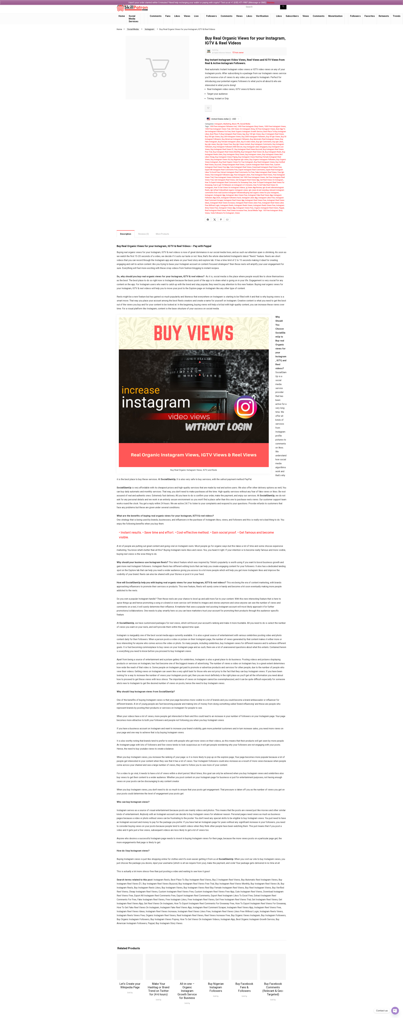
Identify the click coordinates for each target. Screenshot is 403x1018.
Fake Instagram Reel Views (266, 172)
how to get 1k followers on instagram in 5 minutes (232, 185)
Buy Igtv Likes (277, 142)
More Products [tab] (162, 234)
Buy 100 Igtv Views (253, 134)
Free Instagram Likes (242, 175)
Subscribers (292, 16)
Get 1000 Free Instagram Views (252, 177)
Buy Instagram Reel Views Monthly (226, 152)
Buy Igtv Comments (264, 142)
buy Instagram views (253, 154)
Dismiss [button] (270, 2)
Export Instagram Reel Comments (251, 170)
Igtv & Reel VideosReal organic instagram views (229, 190)
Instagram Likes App (250, 198)
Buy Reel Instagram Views (264, 162)
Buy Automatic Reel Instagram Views (264, 139)
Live (196, 16)
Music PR (235, 124)
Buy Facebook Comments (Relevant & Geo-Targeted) (273, 989)
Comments (156, 16)
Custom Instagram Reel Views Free (259, 165)
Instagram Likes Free (266, 198)
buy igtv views (210, 144)
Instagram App (219, 195)
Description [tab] (125, 234)
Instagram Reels (226, 205)
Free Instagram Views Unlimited (226, 177)
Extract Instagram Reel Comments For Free (237, 172)
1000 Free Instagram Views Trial (217, 129)
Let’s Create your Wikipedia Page (129, 985)
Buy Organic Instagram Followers (263, 160)
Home (122, 16)
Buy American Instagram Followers (235, 139)
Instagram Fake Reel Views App (260, 195)
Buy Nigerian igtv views (240, 160)
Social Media (133, 29)
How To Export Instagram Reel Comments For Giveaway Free (228, 182)
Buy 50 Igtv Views (273, 137)
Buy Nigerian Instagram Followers (216, 987)
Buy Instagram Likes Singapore (255, 147)
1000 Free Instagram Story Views (250, 126)
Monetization (335, 16)
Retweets (384, 16)
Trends (396, 16)
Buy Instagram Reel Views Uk (252, 152)
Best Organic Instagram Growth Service (247, 132)
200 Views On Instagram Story (243, 129)
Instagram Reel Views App (234, 200)
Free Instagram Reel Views (261, 175)
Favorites (370, 16)
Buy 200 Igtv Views (212, 137)
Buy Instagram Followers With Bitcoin (228, 147)
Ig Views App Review (254, 188)
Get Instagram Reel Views (224, 180)
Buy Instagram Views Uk (220, 160)
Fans (167, 16)
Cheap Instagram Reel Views (233, 165)
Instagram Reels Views (243, 205)
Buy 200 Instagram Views (231, 137)
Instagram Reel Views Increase (222, 203)
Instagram (149, 29)
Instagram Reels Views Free (264, 205)
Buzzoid (218, 165)
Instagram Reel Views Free (255, 200)
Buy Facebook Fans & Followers (244, 987)
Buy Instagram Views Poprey (226, 157)
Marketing (227, 124)
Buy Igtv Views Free (224, 144)
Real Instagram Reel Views (215, 210)
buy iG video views (248, 142)
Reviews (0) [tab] (143, 234)
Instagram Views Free (244, 208)
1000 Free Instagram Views (275, 126)
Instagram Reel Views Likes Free (248, 203)
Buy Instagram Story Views (233, 154)
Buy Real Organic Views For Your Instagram (236, 162)
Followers (211, 16)
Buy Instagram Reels (273, 152)
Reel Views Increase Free (237, 210)
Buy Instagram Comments (261, 144)
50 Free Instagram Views (265, 129)
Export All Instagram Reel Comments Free (221, 170)
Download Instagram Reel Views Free (267, 167)
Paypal (281, 208)
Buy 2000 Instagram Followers (253, 137)
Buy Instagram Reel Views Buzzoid (248, 149)
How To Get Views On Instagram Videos (229, 188)
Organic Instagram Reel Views (266, 208)
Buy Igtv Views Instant (241, 144)
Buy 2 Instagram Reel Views (273, 134)
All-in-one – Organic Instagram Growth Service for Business (187, 991)
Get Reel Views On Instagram (271, 180)
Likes (177, 16)
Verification (262, 16)
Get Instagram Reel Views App (247, 180)
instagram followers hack (231, 198)
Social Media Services (133, 19)
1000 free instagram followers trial (223, 126)
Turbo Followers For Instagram (222, 213)
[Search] (283, 6)
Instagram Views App (227, 208)
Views (187, 16)
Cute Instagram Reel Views (241, 167)
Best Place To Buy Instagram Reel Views (226, 134)
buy (244, 134)
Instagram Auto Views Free (236, 195)
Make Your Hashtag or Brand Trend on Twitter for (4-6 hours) (158, 989)
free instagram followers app (222, 175)
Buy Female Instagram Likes (229, 142)
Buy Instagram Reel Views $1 (222, 149)
